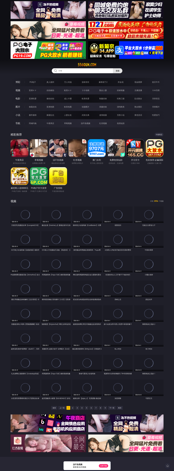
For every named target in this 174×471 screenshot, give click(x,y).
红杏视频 (103, 123)
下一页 (111, 408)
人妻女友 (68, 115)
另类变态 (156, 98)
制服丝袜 (103, 98)
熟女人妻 (103, 90)
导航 (18, 123)
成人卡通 (68, 98)
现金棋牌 (138, 82)
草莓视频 (68, 123)
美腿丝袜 (103, 107)
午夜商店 (50, 123)
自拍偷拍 (50, 90)
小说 (18, 115)
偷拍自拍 (50, 98)
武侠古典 (85, 115)
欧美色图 (68, 107)
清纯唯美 (120, 107)
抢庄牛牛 (156, 82)
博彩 (18, 82)
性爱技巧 (156, 115)
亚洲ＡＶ (32, 90)
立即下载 (103, 466)
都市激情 (32, 115)
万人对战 (68, 82)
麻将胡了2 (103, 82)
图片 (18, 106)
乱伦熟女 (138, 98)
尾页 (119, 408)
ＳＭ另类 (156, 90)
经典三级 (120, 98)
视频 (18, 90)
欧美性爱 (85, 98)
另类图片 (156, 107)
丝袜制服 (120, 90)
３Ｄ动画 (85, 90)
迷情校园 (103, 115)
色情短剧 (120, 123)
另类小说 (120, 115)
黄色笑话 (138, 115)
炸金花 (121, 82)
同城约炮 (32, 123)
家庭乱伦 (50, 115)
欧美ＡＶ (68, 90)
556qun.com (87, 64)
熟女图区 (138, 107)
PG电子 (33, 82)
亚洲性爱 (32, 98)
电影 (18, 98)
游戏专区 (85, 82)
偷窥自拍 (32, 107)
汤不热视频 (85, 123)
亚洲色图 (50, 107)
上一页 (62, 408)
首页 (54, 408)
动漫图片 (85, 107)
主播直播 (138, 90)
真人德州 (50, 82)
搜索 (118, 70)
